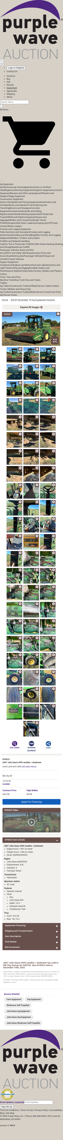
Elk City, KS (7, 776)
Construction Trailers (20, 286)
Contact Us (12, 71)
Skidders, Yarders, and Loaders (25, 238)
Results (10, 85)
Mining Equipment (31, 214)
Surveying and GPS (43, 223)
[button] (31, 173)
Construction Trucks (19, 292)
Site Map (10, 1113)
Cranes (13, 211)
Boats (9, 256)
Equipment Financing (15, 925)
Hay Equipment (26, 190)
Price (9, 790)
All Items (4, 109)
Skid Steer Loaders (25, 223)
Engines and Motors (22, 265)
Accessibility (56, 1110)
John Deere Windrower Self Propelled (23, 1023)
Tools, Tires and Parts (10, 277)
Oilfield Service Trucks (39, 292)
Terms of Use (26, 1110)
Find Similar (11, 941)
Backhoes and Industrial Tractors (21, 205)
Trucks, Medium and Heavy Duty (15, 289)
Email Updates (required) (12, 1102)
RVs (7, 259)
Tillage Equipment (16, 196)
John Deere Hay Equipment (19, 1017)
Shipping (11, 94)
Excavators (9, 214)
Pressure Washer (13, 271)
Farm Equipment (14, 999)
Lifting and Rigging (20, 268)
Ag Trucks (5, 292)
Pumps (24, 271)
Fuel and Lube (38, 265)
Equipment (12, 88)
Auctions (11, 76)
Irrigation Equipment (43, 190)
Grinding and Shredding (23, 235)
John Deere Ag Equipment (18, 1011)
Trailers (3, 283)
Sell (8, 82)
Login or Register (16, 68)
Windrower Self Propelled (18, 1005)
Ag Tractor (19, 187)
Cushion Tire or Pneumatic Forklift (16, 244)
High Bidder (32, 790)
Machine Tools (7, 280)
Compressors (6, 265)
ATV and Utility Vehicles (18, 253)
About (9, 97)
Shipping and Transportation (19, 931)
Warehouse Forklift (20, 247)
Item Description (13, 936)
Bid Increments (12, 947)
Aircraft (3, 253)
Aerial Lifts (5, 202)
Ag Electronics (7, 187)
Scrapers (12, 223)
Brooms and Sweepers (20, 208)
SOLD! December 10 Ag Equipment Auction (33, 300)
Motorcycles (18, 256)
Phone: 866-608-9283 (36, 1116)
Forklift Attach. (40, 244)
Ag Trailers (5, 286)
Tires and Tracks (32, 280)
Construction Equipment (11, 199)
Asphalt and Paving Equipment (24, 202)
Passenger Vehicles (33, 256)
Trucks (14, 295)
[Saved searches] (2, 62)
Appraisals (12, 91)
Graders (18, 214)
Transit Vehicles (16, 259)
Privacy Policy (41, 1110)
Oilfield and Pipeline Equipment (21, 217)
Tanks (30, 271)
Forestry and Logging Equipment (15, 229)
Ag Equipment (6, 184)
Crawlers (21, 211)
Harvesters (14, 190)
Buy (8, 79)
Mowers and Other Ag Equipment (26, 193)
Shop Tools (19, 280)
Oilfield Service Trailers (41, 286)
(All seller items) (29, 766)
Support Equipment (9, 262)
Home (5, 300)
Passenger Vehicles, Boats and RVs (17, 250)
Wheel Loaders (15, 226)
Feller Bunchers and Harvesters (15, 232)
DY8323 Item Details (15, 840)
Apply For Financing (31, 802)
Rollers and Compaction (21, 220)
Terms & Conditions (9, 1110)
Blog (2, 1113)
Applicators (29, 187)
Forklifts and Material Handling (15, 241)
